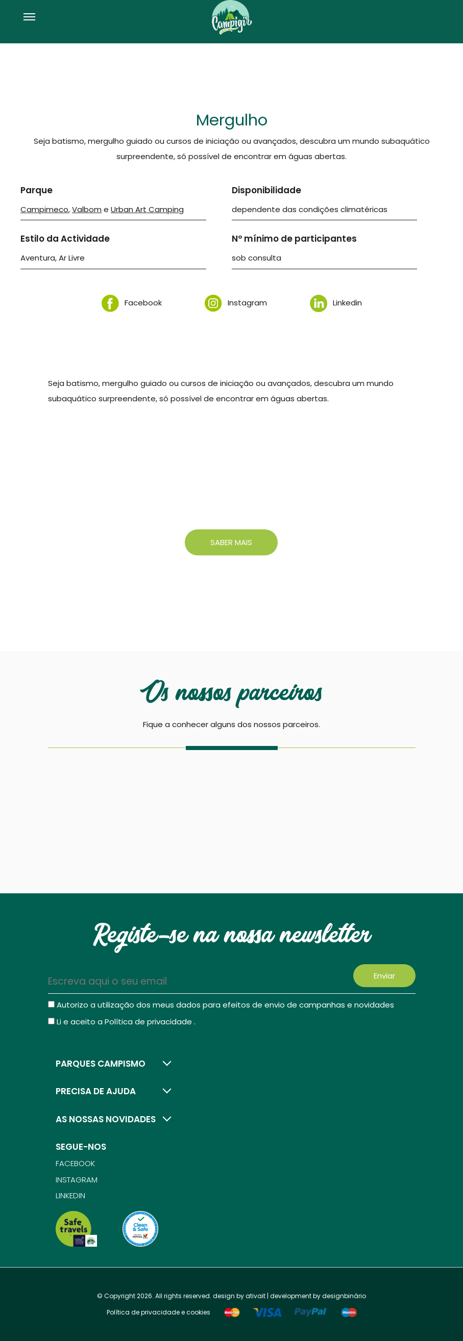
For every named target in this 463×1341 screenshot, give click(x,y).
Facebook (132, 302)
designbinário (344, 1296)
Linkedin (336, 302)
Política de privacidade (149, 1021)
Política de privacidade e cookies (158, 1312)
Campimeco (44, 209)
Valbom (87, 209)
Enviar (384, 975)
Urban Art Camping (147, 209)
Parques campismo (100, 1064)
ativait (255, 1296)
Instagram (236, 302)
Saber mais (231, 542)
